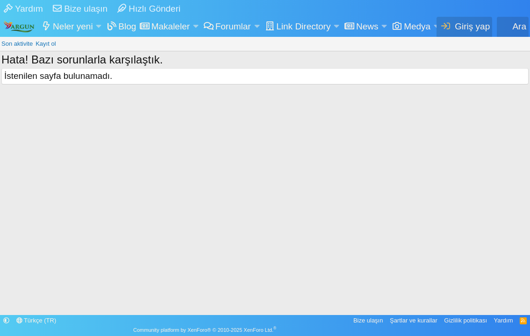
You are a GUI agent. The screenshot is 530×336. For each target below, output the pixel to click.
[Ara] (513, 27)
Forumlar (233, 26)
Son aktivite (17, 43)
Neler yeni (73, 26)
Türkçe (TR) (36, 320)
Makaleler (170, 26)
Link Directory (303, 26)
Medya (417, 26)
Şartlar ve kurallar (413, 320)
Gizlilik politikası (465, 320)
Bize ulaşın (80, 9)
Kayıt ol (46, 43)
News (367, 26)
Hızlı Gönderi (148, 9)
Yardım (23, 9)
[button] (99, 27)
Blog (127, 26)
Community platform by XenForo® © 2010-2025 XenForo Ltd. (204, 330)
